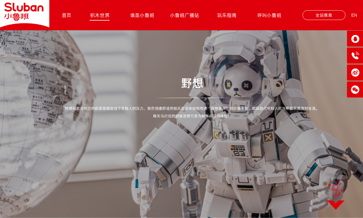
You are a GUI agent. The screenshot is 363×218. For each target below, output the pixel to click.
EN (354, 15)
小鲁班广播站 (184, 15)
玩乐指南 (227, 15)
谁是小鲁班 (142, 15)
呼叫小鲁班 (269, 15)
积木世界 (100, 15)
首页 (66, 15)
